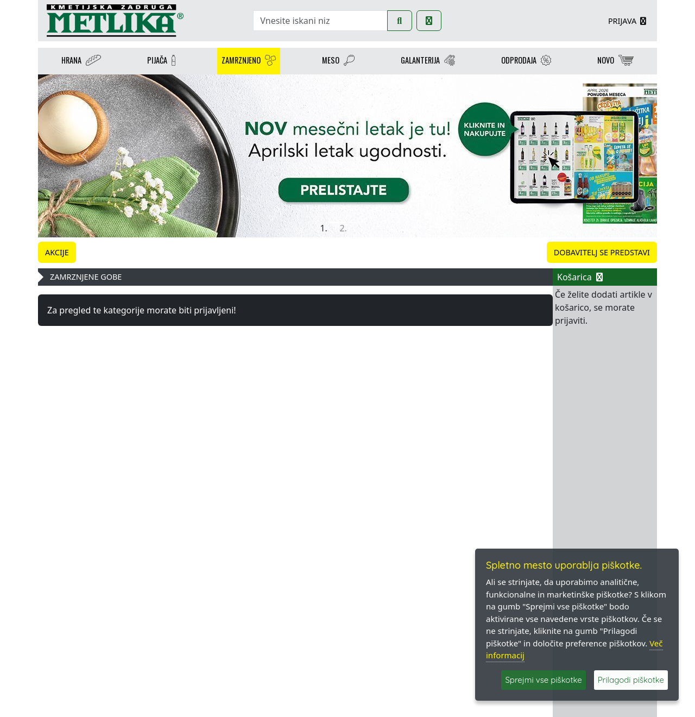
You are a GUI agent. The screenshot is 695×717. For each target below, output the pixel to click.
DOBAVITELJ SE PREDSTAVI (602, 252)
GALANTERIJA (428, 61)
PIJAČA (161, 61)
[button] (84, 155)
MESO (338, 61)
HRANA (81, 61)
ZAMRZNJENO (249, 61)
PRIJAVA (628, 21)
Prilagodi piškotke (631, 680)
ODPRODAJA (526, 61)
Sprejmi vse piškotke (543, 680)
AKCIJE (57, 252)
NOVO (615, 61)
